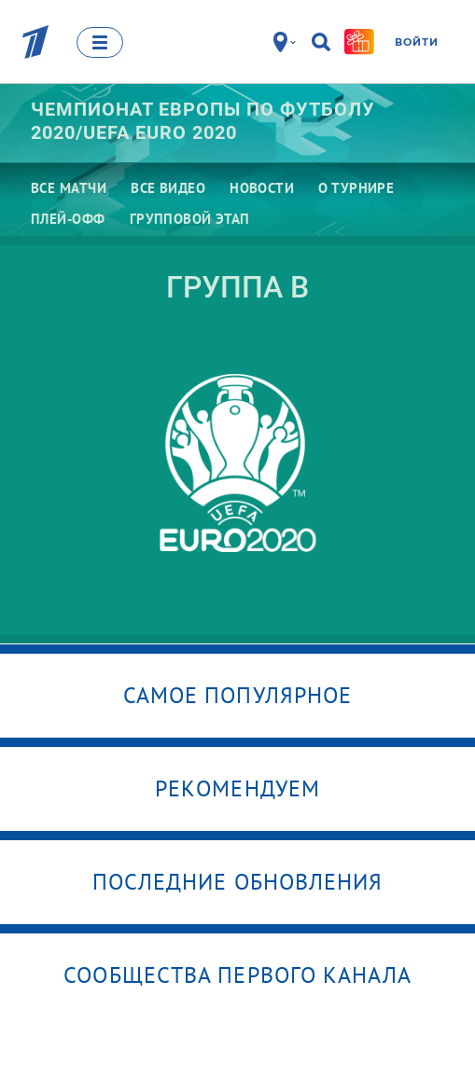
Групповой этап (190, 219)
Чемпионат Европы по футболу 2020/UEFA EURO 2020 (203, 121)
